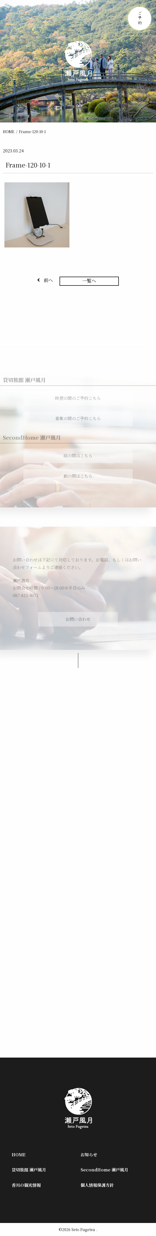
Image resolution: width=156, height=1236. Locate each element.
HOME (8, 131)
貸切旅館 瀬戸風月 (29, 1170)
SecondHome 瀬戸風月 (104, 1170)
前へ (45, 280)
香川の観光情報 (26, 1185)
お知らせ (89, 1155)
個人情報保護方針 (97, 1185)
